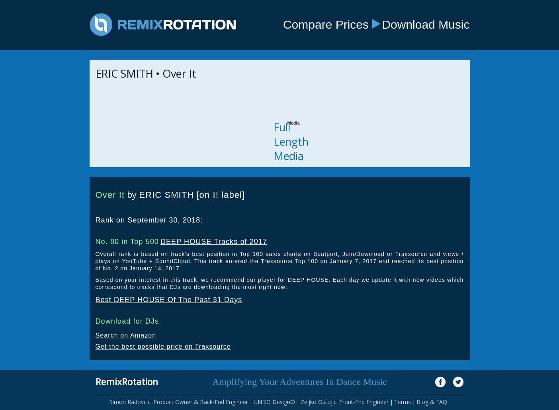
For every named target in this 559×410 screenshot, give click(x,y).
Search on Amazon (126, 335)
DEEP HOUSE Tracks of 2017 (213, 242)
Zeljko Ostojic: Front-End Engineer (345, 402)
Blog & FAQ (431, 402)
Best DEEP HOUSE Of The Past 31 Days (169, 300)
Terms (402, 402)
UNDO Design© (274, 402)
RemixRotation (127, 381)
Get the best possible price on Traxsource (163, 346)
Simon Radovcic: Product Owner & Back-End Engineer (178, 402)
